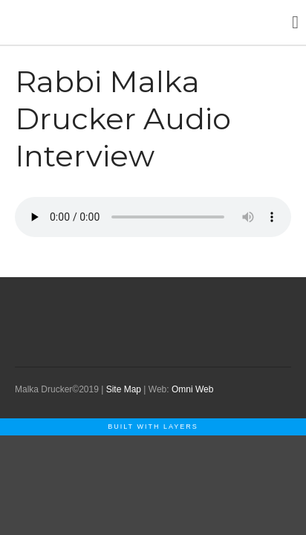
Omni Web (192, 389)
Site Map (123, 389)
